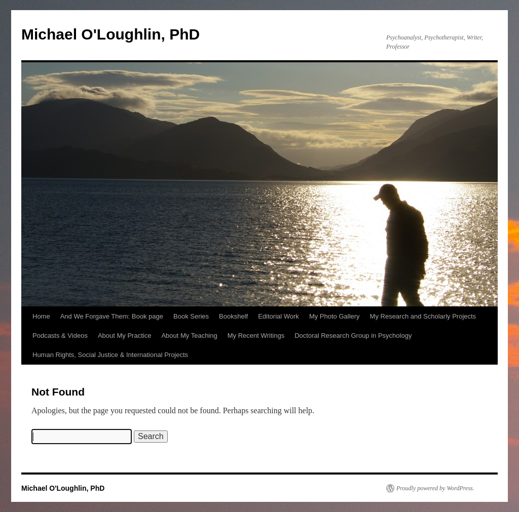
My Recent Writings (256, 335)
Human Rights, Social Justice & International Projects (110, 355)
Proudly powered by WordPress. (435, 488)
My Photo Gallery (334, 316)
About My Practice (125, 335)
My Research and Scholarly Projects (423, 316)
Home (41, 316)
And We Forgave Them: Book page (111, 316)
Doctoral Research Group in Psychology (353, 335)
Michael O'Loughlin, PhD (110, 34)
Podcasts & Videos (60, 335)
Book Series (191, 316)
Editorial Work (278, 316)
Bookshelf (233, 316)
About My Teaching (189, 335)
